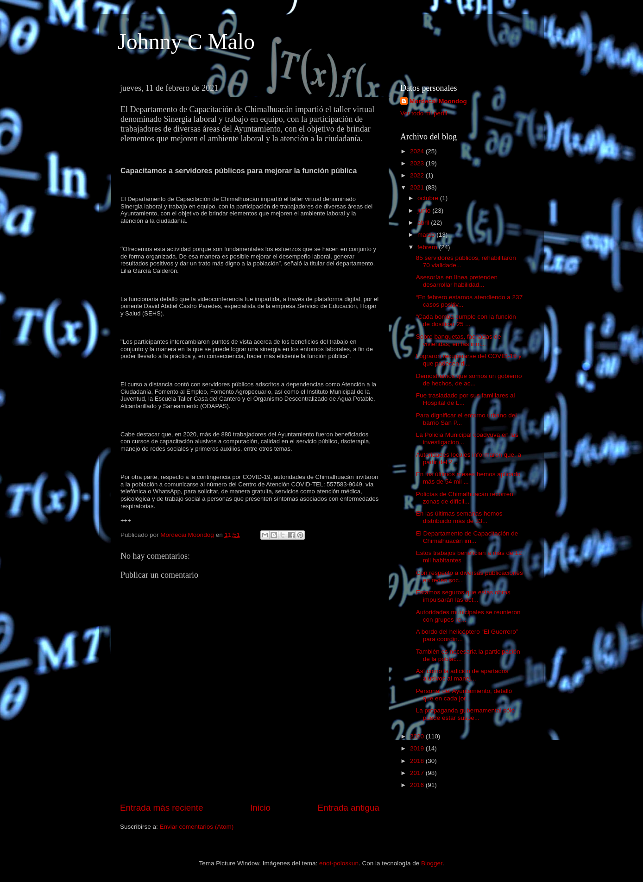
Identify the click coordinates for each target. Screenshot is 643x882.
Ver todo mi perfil (423, 113)
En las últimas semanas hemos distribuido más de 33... (459, 517)
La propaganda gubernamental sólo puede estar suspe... (465, 714)
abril (424, 222)
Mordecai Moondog (438, 101)
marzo (426, 234)
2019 (418, 748)
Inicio (260, 808)
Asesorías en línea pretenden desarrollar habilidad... (457, 281)
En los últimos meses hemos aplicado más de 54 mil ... (468, 478)
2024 (418, 151)
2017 (418, 772)
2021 (418, 187)
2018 (418, 760)
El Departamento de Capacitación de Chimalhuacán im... (467, 537)
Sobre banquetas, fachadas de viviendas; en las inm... (458, 340)
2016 (418, 784)
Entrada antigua (348, 808)
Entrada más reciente (161, 808)
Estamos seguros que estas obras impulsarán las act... (463, 596)
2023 (418, 163)
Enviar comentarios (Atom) (197, 826)
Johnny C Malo (186, 41)
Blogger (431, 863)
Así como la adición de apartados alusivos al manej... (462, 675)
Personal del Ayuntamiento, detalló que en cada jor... (464, 694)
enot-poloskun (339, 863)
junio (424, 210)
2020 (418, 736)
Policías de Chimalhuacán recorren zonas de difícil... (464, 498)
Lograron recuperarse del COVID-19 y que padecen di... (469, 360)
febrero (428, 247)
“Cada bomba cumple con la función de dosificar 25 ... (466, 320)
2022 (418, 175)
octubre (428, 198)
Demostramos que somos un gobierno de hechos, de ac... (469, 379)
